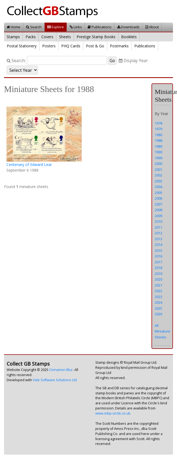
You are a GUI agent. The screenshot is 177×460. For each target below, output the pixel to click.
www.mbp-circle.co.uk (112, 413)
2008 (158, 209)
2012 (158, 233)
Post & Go (95, 45)
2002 (158, 175)
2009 (158, 215)
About (152, 26)
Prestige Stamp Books (96, 36)
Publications (99, 26)
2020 (158, 279)
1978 (158, 123)
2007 (158, 204)
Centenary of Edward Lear (29, 164)
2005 (158, 192)
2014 (158, 244)
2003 (158, 181)
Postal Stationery (22, 45)
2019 (158, 273)
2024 (158, 302)
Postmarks (119, 45)
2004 (158, 186)
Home (13, 26)
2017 (158, 262)
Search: (16, 60)
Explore (55, 26)
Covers (47, 36)
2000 (158, 163)
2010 (158, 221)
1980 (158, 134)
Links (76, 26)
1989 (158, 146)
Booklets (129, 36)
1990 (158, 152)
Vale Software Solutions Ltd (55, 380)
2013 (158, 238)
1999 (158, 157)
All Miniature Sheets (162, 331)
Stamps (13, 36)
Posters (49, 45)
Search (34, 26)
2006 (158, 198)
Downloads (128, 26)
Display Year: (134, 60)
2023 (158, 296)
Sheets (65, 36)
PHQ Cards (70, 45)
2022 (158, 290)
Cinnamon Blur (61, 369)
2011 (158, 227)
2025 (158, 308)
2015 (158, 250)
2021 (158, 285)
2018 (158, 267)
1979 (158, 128)
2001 (158, 169)
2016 (158, 256)
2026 (158, 314)
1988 (158, 140)
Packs (31, 36)
